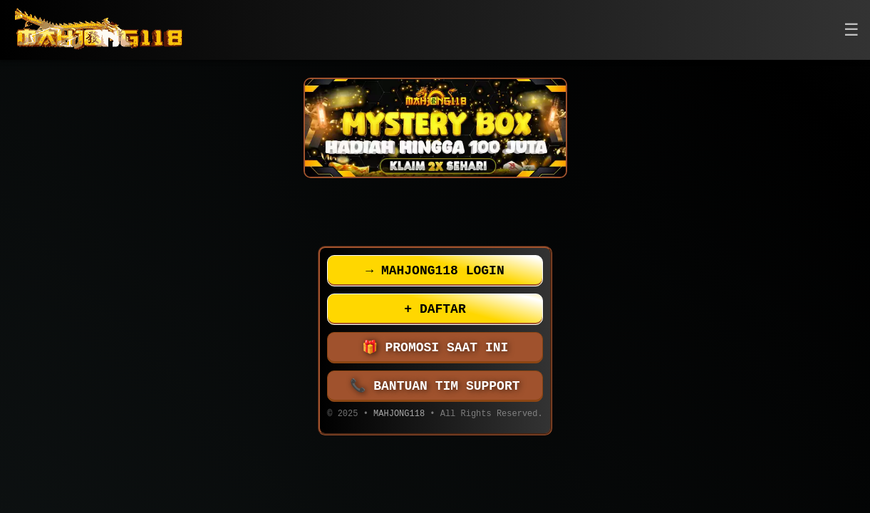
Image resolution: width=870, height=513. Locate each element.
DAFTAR (434, 309)
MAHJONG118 (399, 415)
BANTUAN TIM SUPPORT (435, 386)
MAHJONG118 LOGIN (435, 270)
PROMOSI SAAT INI (435, 347)
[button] (851, 30)
